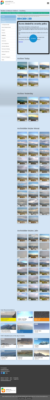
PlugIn (19, 18)
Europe (3, 16)
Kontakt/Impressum (5, 369)
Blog (7, 372)
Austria (3, 19)
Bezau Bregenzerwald (6, 27)
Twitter (4, 373)
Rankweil (3, 54)
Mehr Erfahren (21, 398)
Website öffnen (33, 38)
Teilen (30, 18)
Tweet (25, 18)
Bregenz (3, 30)
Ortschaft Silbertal (5, 46)
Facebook (2, 373)
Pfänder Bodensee (5, 51)
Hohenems (4, 40)
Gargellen (4, 38)
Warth (3, 59)
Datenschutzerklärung (5, 371)
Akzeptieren (29, 398)
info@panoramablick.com (6, 380)
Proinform (5, 367)
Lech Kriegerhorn (5, 43)
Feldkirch (4, 35)
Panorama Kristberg (6, 48)
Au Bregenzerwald (5, 24)
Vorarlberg (4, 21)
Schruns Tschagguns (6, 57)
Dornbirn (3, 32)
